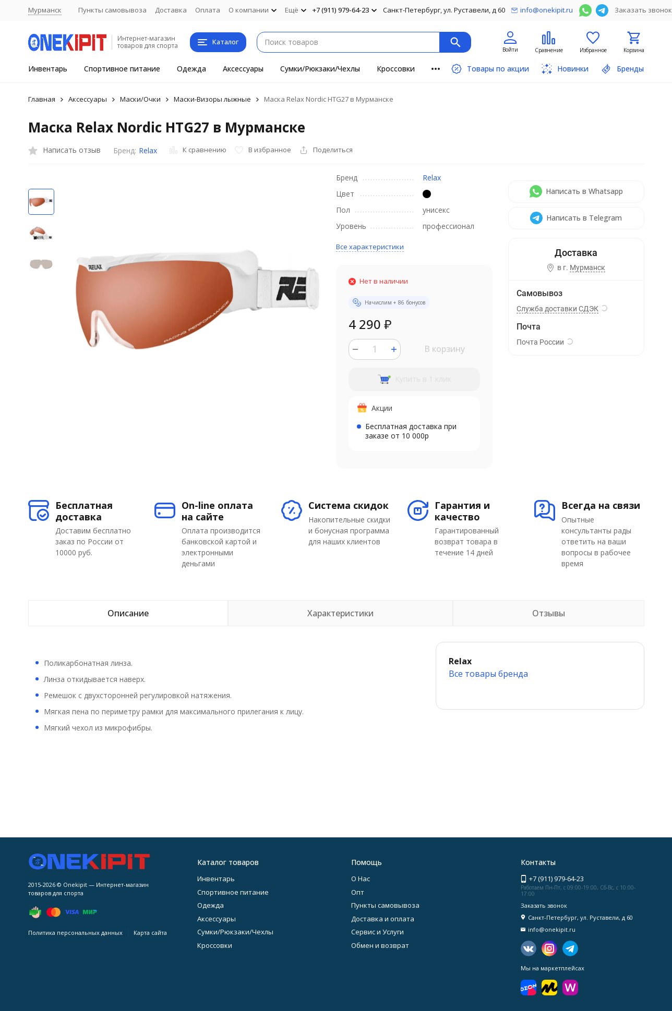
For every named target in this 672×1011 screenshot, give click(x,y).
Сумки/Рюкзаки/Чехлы (320, 69)
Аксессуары (243, 69)
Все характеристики (370, 246)
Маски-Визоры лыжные (212, 99)
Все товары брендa (488, 673)
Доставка (171, 10)
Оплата (207, 10)
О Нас (360, 878)
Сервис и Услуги (377, 931)
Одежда (191, 69)
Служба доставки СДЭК (557, 308)
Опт (357, 892)
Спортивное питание (122, 69)
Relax (148, 150)
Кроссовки (396, 69)
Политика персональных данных (75, 932)
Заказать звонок (643, 10)
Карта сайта (150, 932)
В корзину (444, 349)
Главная (41, 99)
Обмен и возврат (380, 945)
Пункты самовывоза (112, 10)
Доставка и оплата (382, 918)
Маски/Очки (140, 99)
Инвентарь (47, 69)
